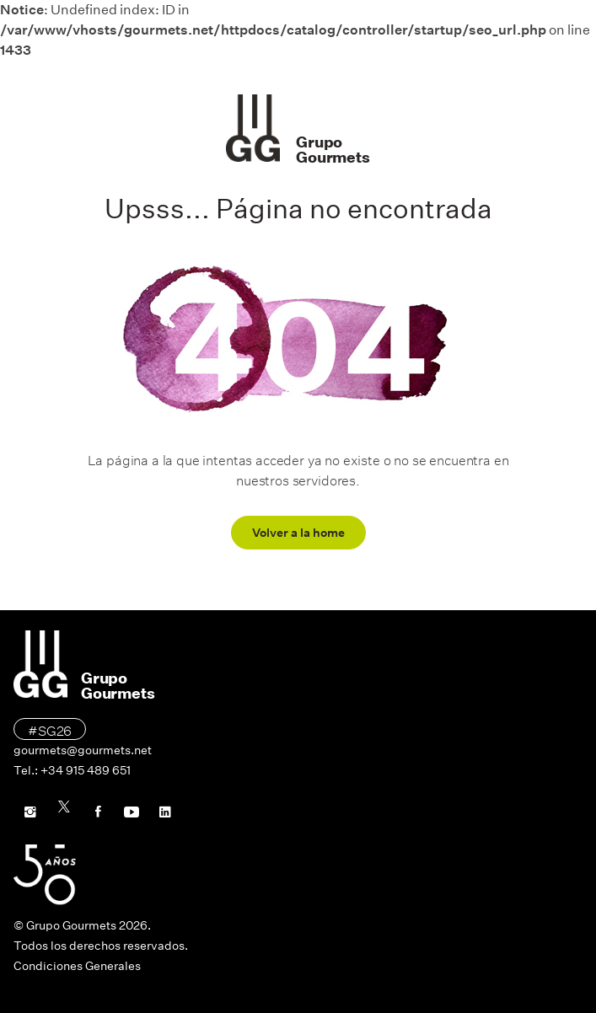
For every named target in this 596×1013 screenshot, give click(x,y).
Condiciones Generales (77, 965)
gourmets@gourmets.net (82, 750)
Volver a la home (298, 532)
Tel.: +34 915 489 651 (72, 770)
